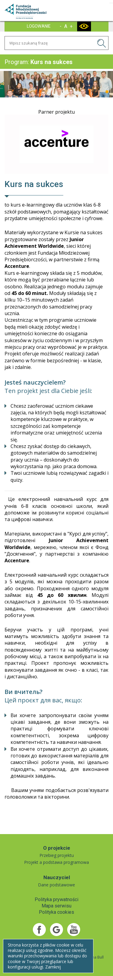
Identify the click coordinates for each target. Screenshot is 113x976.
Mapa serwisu (56, 906)
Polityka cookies (56, 912)
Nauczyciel (56, 877)
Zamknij (53, 967)
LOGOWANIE (39, 26)
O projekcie (56, 848)
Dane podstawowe (56, 885)
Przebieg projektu (56, 855)
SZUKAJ (102, 44)
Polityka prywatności (56, 899)
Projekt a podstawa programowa (56, 862)
